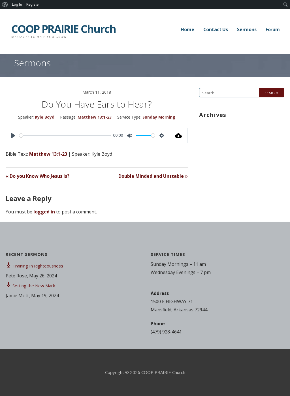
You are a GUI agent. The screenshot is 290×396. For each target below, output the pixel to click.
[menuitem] (5, 4)
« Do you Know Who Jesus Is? (37, 176)
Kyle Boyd (44, 117)
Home (187, 29)
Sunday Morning (158, 117)
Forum (273, 29)
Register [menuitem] (33, 4)
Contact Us (215, 29)
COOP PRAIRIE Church (63, 28)
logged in (44, 212)
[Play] (13, 135)
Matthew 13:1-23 (95, 117)
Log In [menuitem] (17, 4)
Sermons (247, 29)
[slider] (65, 135)
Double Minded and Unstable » (153, 176)
